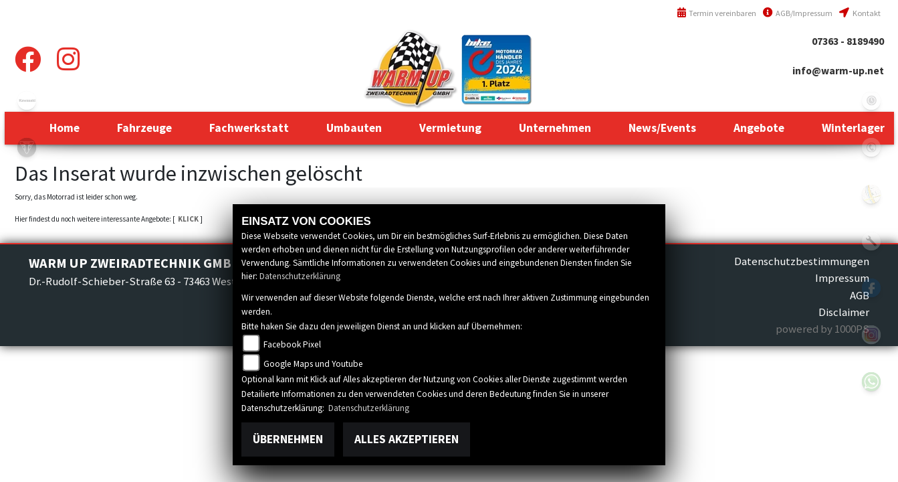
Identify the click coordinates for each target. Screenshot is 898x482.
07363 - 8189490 (848, 41)
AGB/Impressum (797, 13)
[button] (144, 128)
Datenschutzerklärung (299, 276)
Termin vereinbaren (716, 13)
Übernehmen (288, 439)
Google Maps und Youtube (313, 364)
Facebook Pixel (292, 344)
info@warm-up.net (838, 70)
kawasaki (27, 100)
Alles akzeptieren (406, 439)
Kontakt (859, 13)
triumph (27, 147)
